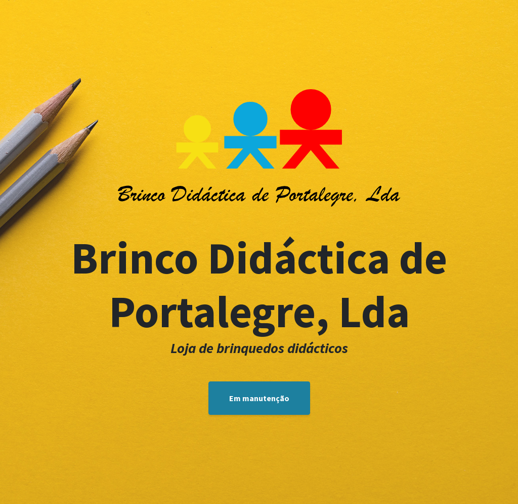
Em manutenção (259, 398)
